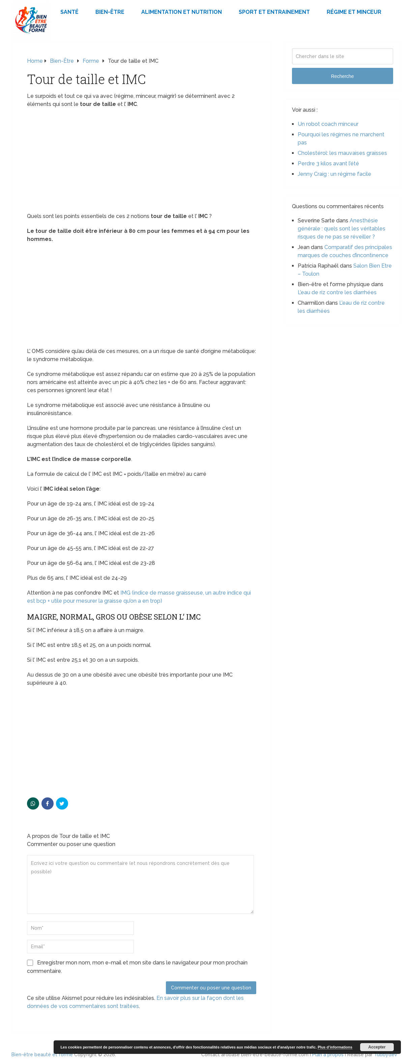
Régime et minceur (354, 12)
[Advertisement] (141, 162)
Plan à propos (328, 1054)
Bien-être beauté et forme (42, 1054)
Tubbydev (385, 1054)
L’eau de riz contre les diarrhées (337, 292)
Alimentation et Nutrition (181, 12)
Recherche (342, 76)
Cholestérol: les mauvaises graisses (342, 153)
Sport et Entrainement (274, 12)
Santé (69, 12)
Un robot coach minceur (328, 124)
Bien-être (109, 12)
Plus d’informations (335, 1047)
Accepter (376, 1047)
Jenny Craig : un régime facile (334, 174)
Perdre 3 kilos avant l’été (328, 163)
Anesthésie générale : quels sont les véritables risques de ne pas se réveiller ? (341, 228)
